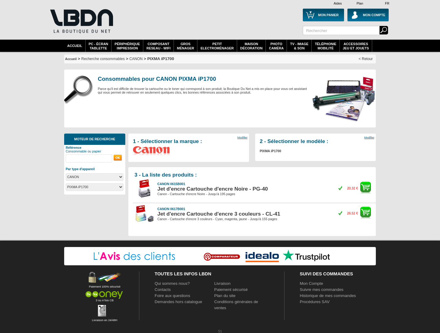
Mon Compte (311, 283)
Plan (360, 3)
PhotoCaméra (276, 46)
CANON (135, 59)
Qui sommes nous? (172, 283)
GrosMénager (185, 46)
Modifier (242, 137)
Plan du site (225, 295)
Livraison (222, 283)
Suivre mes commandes (321, 289)
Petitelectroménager (217, 46)
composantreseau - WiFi (158, 46)
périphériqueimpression (127, 46)
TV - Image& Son (299, 46)
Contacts (163, 289)
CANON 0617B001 (171, 209)
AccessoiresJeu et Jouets (356, 46)
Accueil (74, 46)
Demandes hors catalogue (178, 301)
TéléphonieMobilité (325, 46)
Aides (338, 3)
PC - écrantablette (98, 46)
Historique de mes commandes (328, 295)
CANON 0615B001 (171, 184)
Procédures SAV (315, 301)
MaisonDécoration (251, 46)
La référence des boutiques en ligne (81, 25)
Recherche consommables (103, 59)
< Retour (366, 59)
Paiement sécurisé (231, 289)
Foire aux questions (172, 295)
